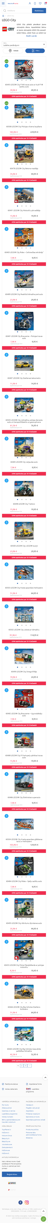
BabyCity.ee (6, 1141)
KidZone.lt (5, 1153)
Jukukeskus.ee (7, 1144)
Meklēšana (39, 11)
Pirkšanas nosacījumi (33, 1114)
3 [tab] (26, 80)
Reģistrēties (12, 1174)
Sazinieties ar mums (32, 1117)
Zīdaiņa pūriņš (7, 1108)
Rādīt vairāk (31, 36)
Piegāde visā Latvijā (32, 1108)
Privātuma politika (32, 1130)
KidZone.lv (5, 1132)
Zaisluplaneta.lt (7, 1147)
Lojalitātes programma (9, 1114)
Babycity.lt (5, 1138)
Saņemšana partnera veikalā (35, 1120)
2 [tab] (21, 80)
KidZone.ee (6, 1150)
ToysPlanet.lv (6, 1130)
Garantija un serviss (8, 1111)
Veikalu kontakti (7, 1117)
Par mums (5, 1105)
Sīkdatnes (29, 1138)
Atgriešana (29, 1111)
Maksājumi (29, 1105)
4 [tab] (30, 80)
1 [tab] (17, 80)
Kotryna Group (7, 1135)
